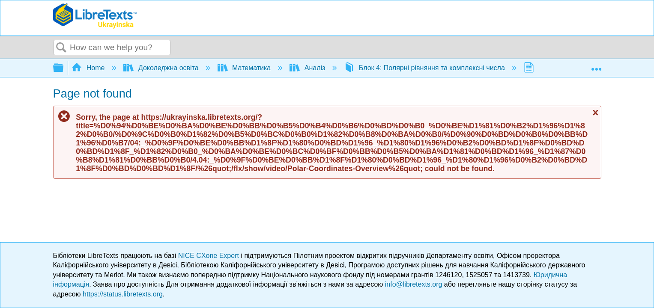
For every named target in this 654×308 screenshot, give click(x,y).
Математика (245, 67)
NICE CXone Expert (209, 255)
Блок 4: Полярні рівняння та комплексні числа (425, 67)
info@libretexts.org (413, 284)
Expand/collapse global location (596, 65)
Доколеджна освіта (161, 67)
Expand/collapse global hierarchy (63, 68)
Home (89, 67)
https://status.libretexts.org (123, 294)
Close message (594, 112)
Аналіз (308, 67)
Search (61, 48)
